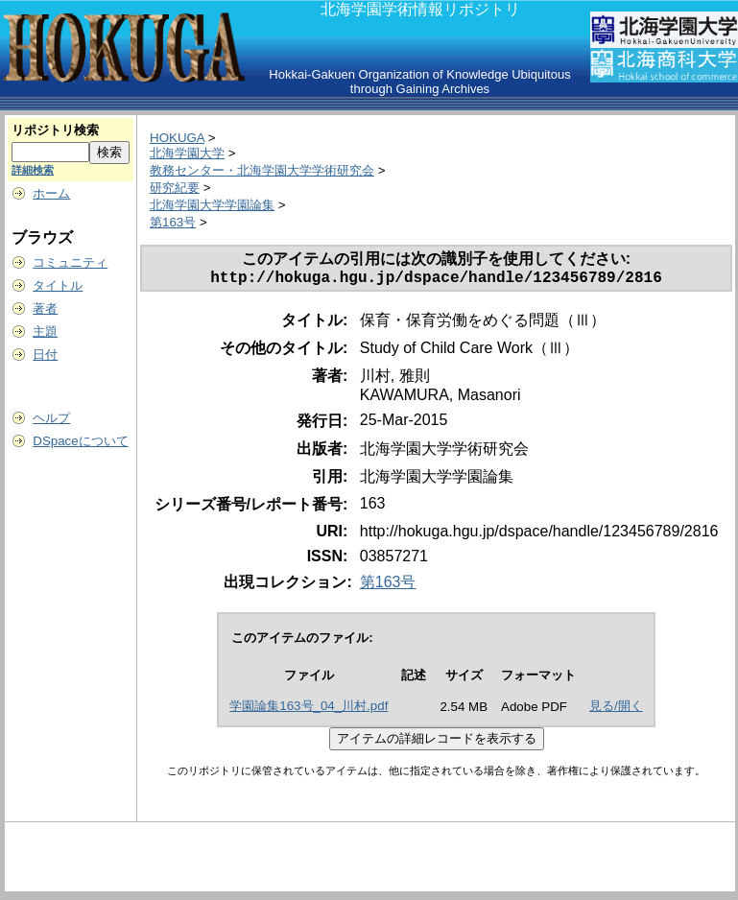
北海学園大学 (187, 153)
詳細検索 (33, 170)
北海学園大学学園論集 (212, 205)
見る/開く (616, 709)
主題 (45, 331)
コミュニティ (70, 262)
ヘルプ (51, 418)
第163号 (173, 222)
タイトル (58, 285)
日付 (45, 354)
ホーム (51, 193)
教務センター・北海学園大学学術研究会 (262, 170)
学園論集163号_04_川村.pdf (308, 709)
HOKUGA (177, 137)
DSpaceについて (80, 441)
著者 (45, 308)
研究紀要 (175, 187)
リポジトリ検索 (55, 130)
